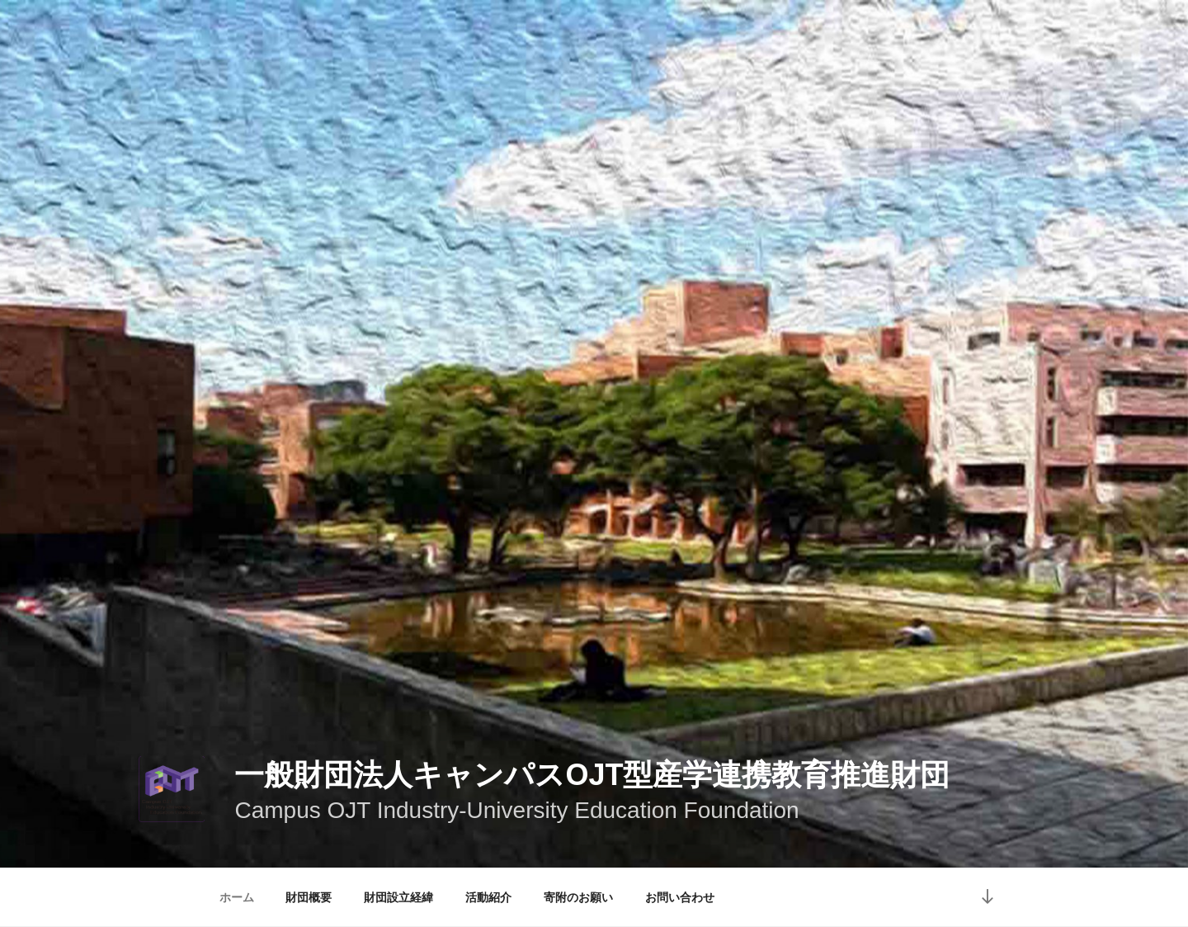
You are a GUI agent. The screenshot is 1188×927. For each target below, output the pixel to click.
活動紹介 (488, 897)
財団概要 (308, 897)
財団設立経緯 (398, 897)
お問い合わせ (679, 897)
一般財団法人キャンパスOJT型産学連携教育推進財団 (592, 775)
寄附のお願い (578, 897)
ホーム (236, 897)
